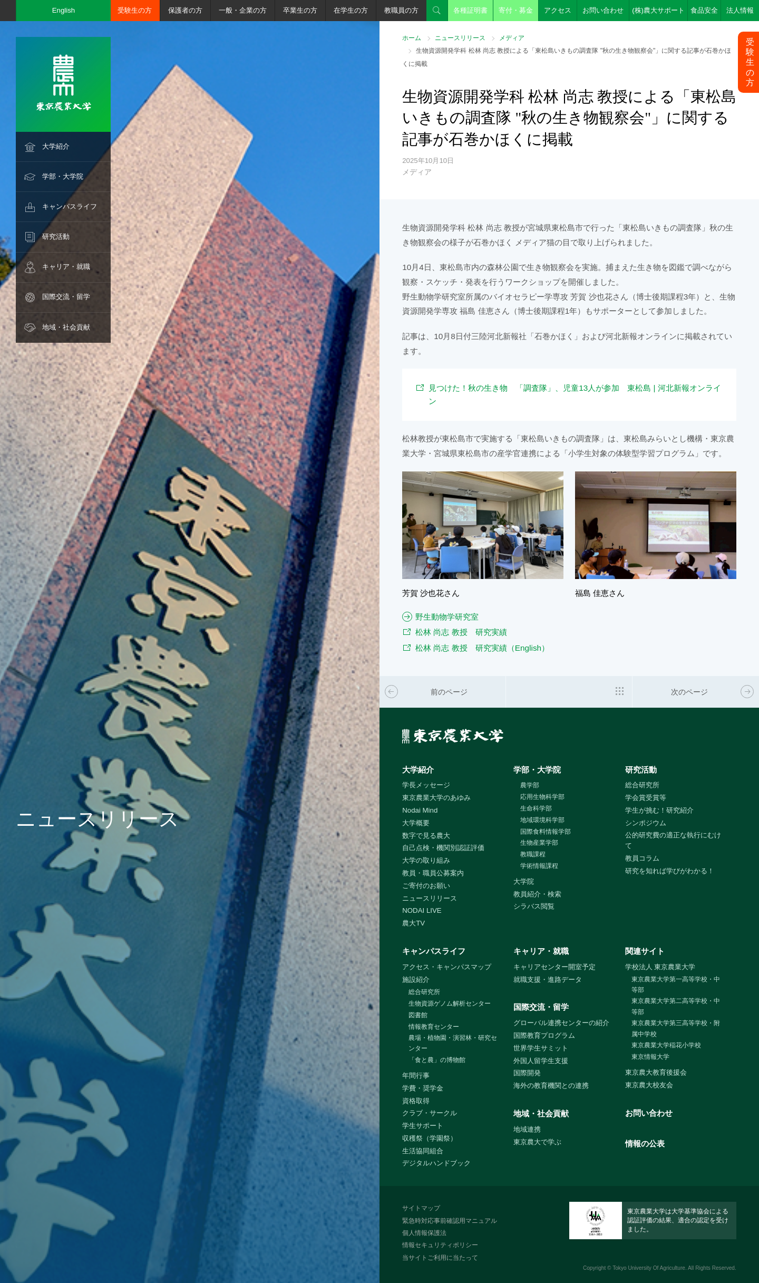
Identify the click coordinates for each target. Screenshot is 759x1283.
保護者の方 (185, 10)
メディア (511, 38)
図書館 (417, 1015)
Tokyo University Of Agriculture (648, 1268)
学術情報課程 (539, 866)
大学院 (523, 881)
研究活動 (56, 236)
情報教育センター (433, 1026)
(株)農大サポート (658, 10)
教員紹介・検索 (537, 894)
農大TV (413, 923)
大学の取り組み (426, 860)
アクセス (557, 10)
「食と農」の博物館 (436, 1060)
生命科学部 (536, 808)
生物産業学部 (539, 842)
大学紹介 (56, 146)
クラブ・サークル (429, 1113)
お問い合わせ (603, 10)
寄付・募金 (516, 10)
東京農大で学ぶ (537, 1142)
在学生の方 (351, 10)
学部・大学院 (62, 176)
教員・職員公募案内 (433, 873)
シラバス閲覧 (533, 906)
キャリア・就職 (66, 267)
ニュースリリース (460, 38)
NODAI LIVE (421, 910)
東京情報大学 (650, 1056)
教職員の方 (401, 10)
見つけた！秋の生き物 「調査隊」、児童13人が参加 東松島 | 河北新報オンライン (575, 394)
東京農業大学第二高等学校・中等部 (675, 1006)
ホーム (411, 38)
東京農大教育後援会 (656, 1072)
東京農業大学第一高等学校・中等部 (675, 985)
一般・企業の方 (243, 10)
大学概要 (416, 823)
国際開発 (527, 1073)
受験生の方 (135, 10)
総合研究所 (642, 785)
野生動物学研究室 (447, 616)
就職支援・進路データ (547, 979)
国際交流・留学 (66, 297)
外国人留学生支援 (540, 1061)
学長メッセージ (426, 785)
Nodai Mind (419, 810)
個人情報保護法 (424, 1233)
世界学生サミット (540, 1048)
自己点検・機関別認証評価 (443, 848)
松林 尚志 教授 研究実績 (461, 632)
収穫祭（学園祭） (429, 1138)
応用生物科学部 (542, 796)
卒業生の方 (300, 10)
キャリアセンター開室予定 (554, 967)
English (63, 10)
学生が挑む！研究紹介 (659, 810)
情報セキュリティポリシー (440, 1245)
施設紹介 (416, 979)
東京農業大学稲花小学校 (666, 1045)
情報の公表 (645, 1143)
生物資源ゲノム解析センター (449, 1003)
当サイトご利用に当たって (440, 1257)
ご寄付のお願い (426, 886)
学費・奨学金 (422, 1088)
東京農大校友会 (649, 1085)
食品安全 (704, 10)
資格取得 (416, 1101)
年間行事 (416, 1075)
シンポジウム (645, 823)
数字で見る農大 (426, 836)
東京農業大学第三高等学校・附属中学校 (675, 1028)
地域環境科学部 (542, 820)
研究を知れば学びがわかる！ (669, 871)
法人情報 (740, 10)
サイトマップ (421, 1208)
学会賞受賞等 (645, 798)
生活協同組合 (422, 1151)
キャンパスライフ (69, 206)
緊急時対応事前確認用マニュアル (449, 1220)
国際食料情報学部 (545, 831)
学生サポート (422, 1126)
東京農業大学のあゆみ (436, 798)
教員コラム (642, 858)
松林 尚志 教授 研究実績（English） (482, 647)
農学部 (529, 785)
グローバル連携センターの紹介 (561, 1023)
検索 (436, 10)
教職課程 (533, 854)
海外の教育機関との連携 (551, 1085)
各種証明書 (470, 10)
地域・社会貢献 (66, 327)
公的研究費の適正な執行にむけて (673, 840)
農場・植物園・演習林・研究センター (452, 1043)
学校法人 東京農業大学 (660, 967)
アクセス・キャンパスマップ (446, 967)
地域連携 (527, 1129)
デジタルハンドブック (436, 1163)
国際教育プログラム (544, 1035)
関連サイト (645, 951)
